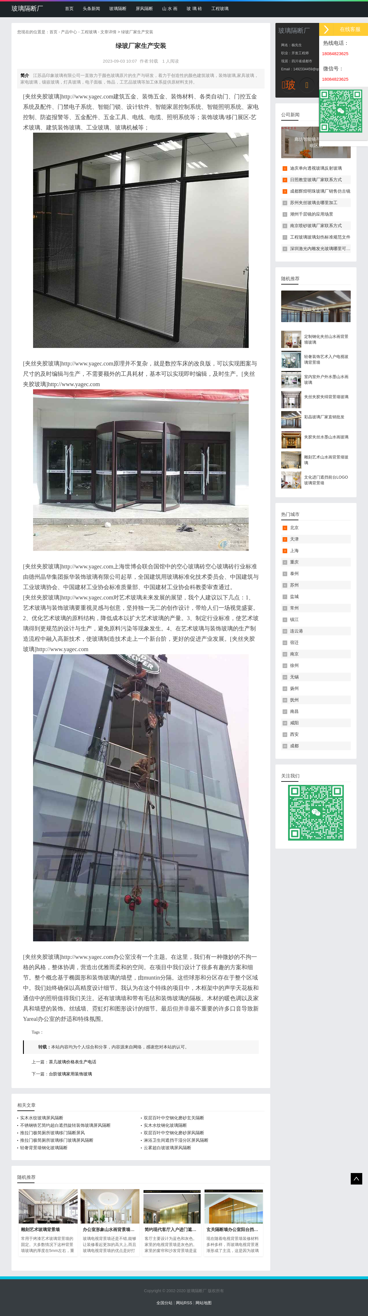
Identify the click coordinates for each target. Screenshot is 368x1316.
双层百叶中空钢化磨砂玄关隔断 (174, 1117)
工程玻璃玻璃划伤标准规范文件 (320, 237)
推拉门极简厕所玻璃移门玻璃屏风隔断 (56, 1140)
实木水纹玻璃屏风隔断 (41, 1117)
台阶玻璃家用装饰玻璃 (70, 1074)
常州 (294, 607)
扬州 (294, 688)
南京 (294, 653)
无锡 (294, 676)
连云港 (296, 630)
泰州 (294, 573)
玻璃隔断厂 (27, 8)
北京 (294, 527)
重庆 (294, 562)
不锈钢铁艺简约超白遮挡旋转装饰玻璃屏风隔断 (65, 1125)
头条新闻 (91, 8)
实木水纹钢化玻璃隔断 (165, 1125)
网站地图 (203, 1302)
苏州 (294, 584)
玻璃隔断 (117, 8)
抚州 (294, 699)
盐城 (294, 596)
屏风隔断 (144, 8)
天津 (294, 539)
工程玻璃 (220, 8)
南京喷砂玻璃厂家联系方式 (316, 225)
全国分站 (164, 1302)
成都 (294, 745)
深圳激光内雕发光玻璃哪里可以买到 (324, 248)
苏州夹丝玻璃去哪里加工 (314, 202)
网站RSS (184, 1302)
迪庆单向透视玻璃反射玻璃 (316, 168)
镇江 (294, 619)
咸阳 (294, 722)
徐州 (294, 665)
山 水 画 (169, 8)
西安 (294, 734)
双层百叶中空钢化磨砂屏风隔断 (174, 1132)
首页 (69, 8)
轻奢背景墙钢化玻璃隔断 (44, 1147)
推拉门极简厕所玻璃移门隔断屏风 (52, 1132)
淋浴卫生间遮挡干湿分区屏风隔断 (176, 1140)
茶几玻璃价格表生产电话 (72, 1062)
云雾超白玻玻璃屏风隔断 (167, 1147)
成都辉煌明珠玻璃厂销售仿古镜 (320, 191)
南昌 (294, 711)
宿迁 (294, 642)
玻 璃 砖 (194, 8)
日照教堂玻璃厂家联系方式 (316, 179)
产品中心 (69, 32)
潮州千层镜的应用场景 (311, 214)
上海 (294, 550)
